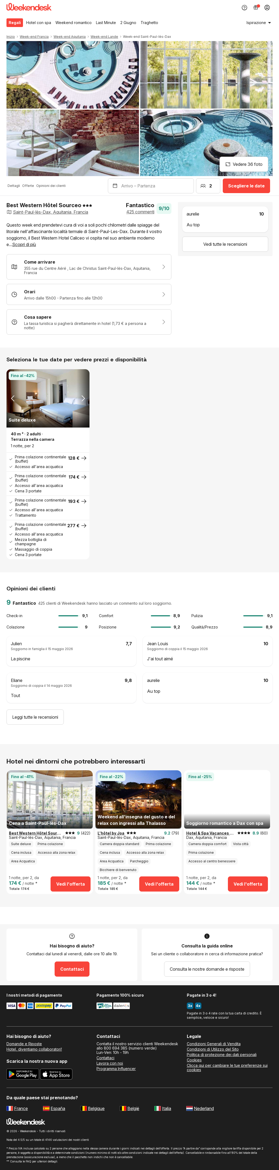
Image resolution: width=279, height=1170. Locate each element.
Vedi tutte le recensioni (225, 244)
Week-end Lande (104, 37)
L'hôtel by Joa (111, 833)
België (133, 1108)
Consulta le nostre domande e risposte (207, 969)
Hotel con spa (38, 22)
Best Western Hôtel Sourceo (36, 833)
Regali (15, 22)
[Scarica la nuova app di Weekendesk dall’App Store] (56, 1075)
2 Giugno (128, 22)
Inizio (10, 37)
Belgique (96, 1108)
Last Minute (106, 22)
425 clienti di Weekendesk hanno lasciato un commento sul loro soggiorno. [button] (105, 603)
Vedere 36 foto (244, 164)
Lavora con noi (110, 1063)
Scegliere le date (246, 186)
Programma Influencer (116, 1069)
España (58, 1108)
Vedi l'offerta (70, 884)
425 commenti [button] (140, 211)
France (21, 1108)
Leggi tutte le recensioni (35, 717)
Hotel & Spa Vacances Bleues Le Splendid (210, 833)
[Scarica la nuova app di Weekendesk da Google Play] (22, 1075)
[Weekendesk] (29, 7)
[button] (88, 235)
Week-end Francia (34, 37)
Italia (166, 1108)
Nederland (204, 1108)
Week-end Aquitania (70, 37)
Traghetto (149, 22)
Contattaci (72, 969)
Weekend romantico (73, 22)
